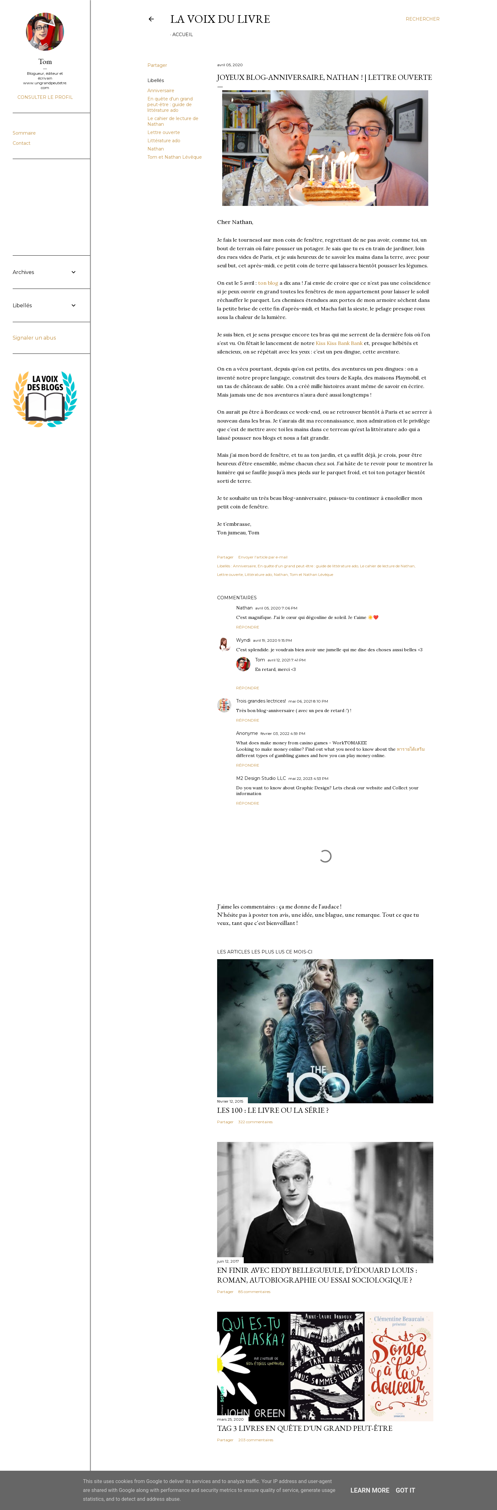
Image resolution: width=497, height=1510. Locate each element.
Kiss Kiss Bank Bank (339, 343)
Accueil (182, 34)
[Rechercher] (423, 19)
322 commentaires (255, 1121)
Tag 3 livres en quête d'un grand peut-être (304, 1428)
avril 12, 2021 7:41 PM (287, 660)
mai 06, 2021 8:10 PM (308, 701)
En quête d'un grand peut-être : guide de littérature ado (170, 104)
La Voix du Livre (220, 18)
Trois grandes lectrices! (261, 701)
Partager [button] (157, 65)
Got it (406, 1490)
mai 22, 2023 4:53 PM (308, 778)
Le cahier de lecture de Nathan (387, 566)
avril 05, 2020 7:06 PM (276, 608)
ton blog (268, 283)
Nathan (155, 149)
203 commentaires (255, 1439)
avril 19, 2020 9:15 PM (272, 640)
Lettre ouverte (163, 132)
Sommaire (24, 133)
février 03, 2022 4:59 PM (283, 733)
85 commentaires (254, 1291)
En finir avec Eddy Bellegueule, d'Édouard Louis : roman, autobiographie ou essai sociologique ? (317, 1275)
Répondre (247, 627)
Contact (21, 143)
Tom (260, 660)
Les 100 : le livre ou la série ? (273, 1110)
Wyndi (243, 640)
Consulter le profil (45, 97)
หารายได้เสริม (411, 749)
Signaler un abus (34, 338)
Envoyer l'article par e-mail (262, 557)
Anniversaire (160, 90)
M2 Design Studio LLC (261, 778)
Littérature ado (163, 140)
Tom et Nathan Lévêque (174, 157)
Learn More (370, 1490)
